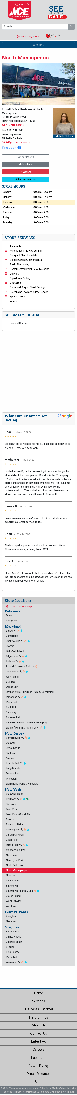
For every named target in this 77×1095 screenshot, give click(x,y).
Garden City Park (15, 834)
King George (13, 952)
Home (38, 993)
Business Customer (38, 1009)
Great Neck (12, 839)
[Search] (35, 27)
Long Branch (13, 768)
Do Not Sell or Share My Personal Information (52, 1092)
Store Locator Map (19, 606)
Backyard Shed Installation (22, 255)
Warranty (12, 301)
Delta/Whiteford (15, 651)
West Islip (11, 906)
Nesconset (12, 855)
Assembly (13, 246)
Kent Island (12, 676)
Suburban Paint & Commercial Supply (26, 722)
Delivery (12, 273)
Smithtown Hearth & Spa (22, 890)
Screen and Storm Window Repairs (26, 292)
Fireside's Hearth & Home (22, 666)
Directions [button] (25, 164)
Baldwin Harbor (14, 793)
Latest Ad (38, 1041)
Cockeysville (18, 640)
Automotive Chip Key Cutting (23, 250)
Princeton (11, 778)
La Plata (10, 681)
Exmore (10, 946)
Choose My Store (27, 36)
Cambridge (12, 635)
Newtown (11, 921)
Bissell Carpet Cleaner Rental (23, 259)
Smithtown (12, 885)
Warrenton (16, 962)
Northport (11, 875)
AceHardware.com (25, 179)
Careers (39, 1049)
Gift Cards (13, 282)
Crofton (10, 646)
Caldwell (10, 742)
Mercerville (12, 773)
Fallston (15, 661)
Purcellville (12, 957)
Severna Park (13, 717)
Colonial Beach (14, 941)
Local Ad (25, 171)
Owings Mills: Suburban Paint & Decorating (30, 691)
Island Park (17, 844)
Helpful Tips (38, 1017)
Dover (9, 615)
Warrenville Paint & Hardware (22, 783)
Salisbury (11, 712)
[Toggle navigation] (38, 44)
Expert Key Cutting (17, 278)
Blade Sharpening (17, 264)
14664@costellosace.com (16, 142)
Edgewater (16, 656)
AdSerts (44, 1088)
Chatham (10, 753)
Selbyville (11, 620)
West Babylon (13, 901)
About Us (39, 1025)
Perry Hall (11, 702)
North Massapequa (16, 870)
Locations (38, 1058)
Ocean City (12, 686)
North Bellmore (14, 865)
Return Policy (38, 1066)
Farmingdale (17, 829)
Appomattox (12, 931)
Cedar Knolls (13, 748)
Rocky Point (12, 880)
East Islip (11, 819)
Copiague (11, 804)
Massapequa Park (16, 850)
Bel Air (14, 630)
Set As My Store (26, 157)
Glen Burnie (17, 671)
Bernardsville (18, 737)
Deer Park (11, 809)
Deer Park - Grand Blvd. (19, 814)
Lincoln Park (16, 763)
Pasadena (16, 697)
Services (38, 1001)
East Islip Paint (14, 824)
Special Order (15, 296)
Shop (38, 1082)
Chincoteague (13, 936)
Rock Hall (11, 707)
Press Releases (38, 1074)
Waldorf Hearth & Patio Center (26, 727)
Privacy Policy (21, 1092)
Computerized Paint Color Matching (27, 269)
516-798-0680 (13, 125)
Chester (10, 758)
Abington (11, 916)
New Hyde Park (14, 860)
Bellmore (17, 799)
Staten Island (13, 895)
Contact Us (38, 1033)
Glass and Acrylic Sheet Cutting (25, 287)
